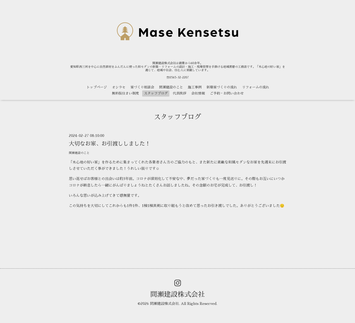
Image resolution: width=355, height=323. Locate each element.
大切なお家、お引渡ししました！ (109, 143)
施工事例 (194, 87)
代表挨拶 (179, 93)
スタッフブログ (156, 93)
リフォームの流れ (255, 87)
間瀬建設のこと (171, 87)
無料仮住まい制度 (125, 93)
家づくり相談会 (142, 87)
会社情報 (198, 93)
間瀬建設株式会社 (177, 294)
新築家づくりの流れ (221, 87)
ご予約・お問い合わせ (227, 93)
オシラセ (118, 87)
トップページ (96, 87)
